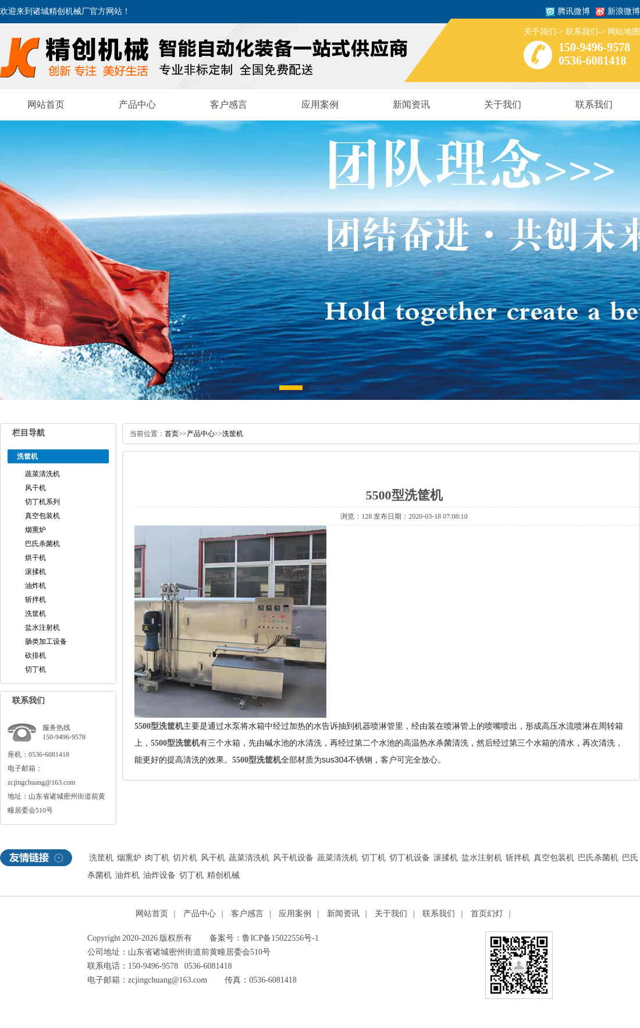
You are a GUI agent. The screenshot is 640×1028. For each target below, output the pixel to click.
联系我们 (582, 31)
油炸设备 (159, 875)
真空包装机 (42, 516)
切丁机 (35, 669)
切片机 (185, 857)
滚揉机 (35, 572)
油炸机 (35, 586)
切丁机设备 (409, 857)
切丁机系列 (42, 502)
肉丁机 (157, 857)
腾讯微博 (573, 11)
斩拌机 (35, 599)
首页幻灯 (487, 913)
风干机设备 (293, 857)
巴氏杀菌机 (42, 544)
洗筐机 (35, 613)
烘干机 (35, 558)
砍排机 (35, 655)
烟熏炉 (35, 530)
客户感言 (228, 104)
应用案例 (320, 104)
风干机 (35, 488)
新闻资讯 (411, 104)
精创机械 (223, 875)
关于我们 (540, 31)
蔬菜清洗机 (42, 474)
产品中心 (137, 104)
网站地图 (623, 31)
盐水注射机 (42, 627)
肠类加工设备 (46, 641)
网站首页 (46, 104)
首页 (172, 434)
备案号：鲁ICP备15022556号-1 (263, 938)
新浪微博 (623, 11)
